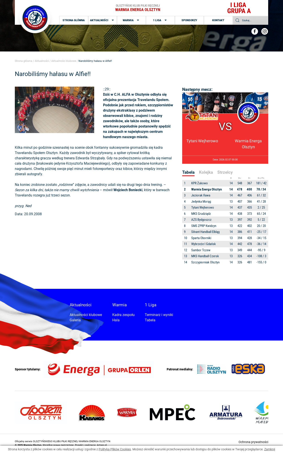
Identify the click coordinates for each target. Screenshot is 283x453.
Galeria (75, 320)
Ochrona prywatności (253, 442)
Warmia (131, 20)
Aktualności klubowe (63, 61)
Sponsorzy (189, 20)
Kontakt (218, 20)
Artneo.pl (102, 445)
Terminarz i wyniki (159, 315)
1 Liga (160, 20)
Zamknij (269, 449)
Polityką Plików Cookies (115, 449)
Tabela (150, 320)
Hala (116, 320)
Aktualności (102, 20)
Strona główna (74, 20)
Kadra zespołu (123, 315)
